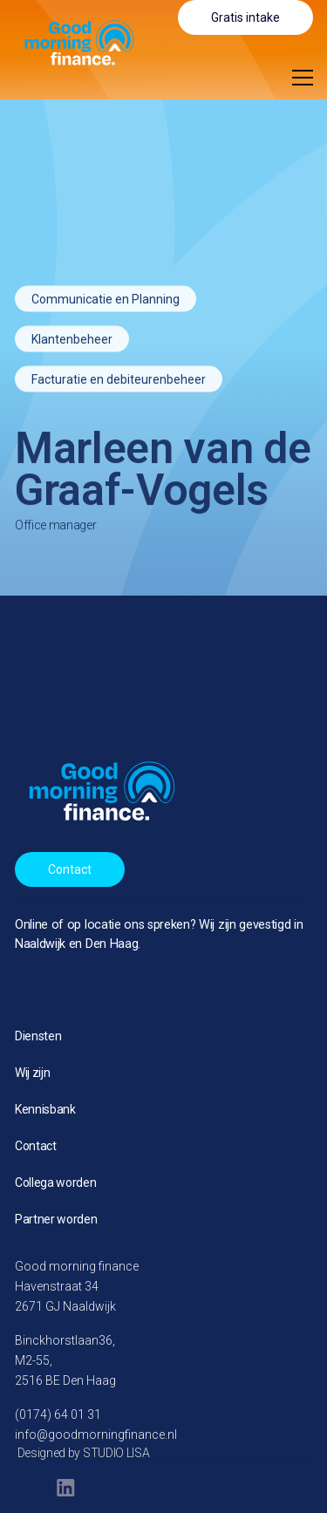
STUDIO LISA (116, 1453)
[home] (68, 42)
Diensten (38, 1036)
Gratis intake (245, 17)
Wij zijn (32, 1073)
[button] (302, 77)
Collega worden (56, 1182)
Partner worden (56, 1219)
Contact (70, 869)
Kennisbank (45, 1109)
